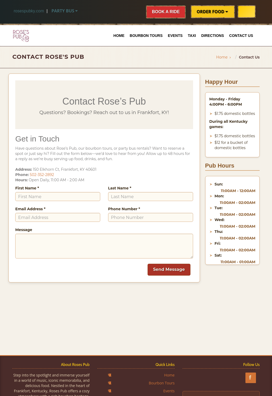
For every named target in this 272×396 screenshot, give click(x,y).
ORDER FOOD (213, 11)
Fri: (218, 243)
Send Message (169, 269)
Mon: (219, 196)
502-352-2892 (42, 174)
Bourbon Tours (146, 35)
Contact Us (241, 35)
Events (175, 35)
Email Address (30, 209)
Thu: (219, 231)
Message (23, 229)
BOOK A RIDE (166, 11)
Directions (212, 35)
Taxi (192, 35)
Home (118, 35)
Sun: (219, 184)
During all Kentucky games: (228, 124)
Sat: (218, 255)
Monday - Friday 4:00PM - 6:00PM (225, 102)
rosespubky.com (29, 11)
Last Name (119, 188)
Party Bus (65, 11)
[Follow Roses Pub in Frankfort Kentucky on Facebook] (252, 377)
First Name (27, 188)
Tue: (219, 208)
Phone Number (124, 209)
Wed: (220, 219)
